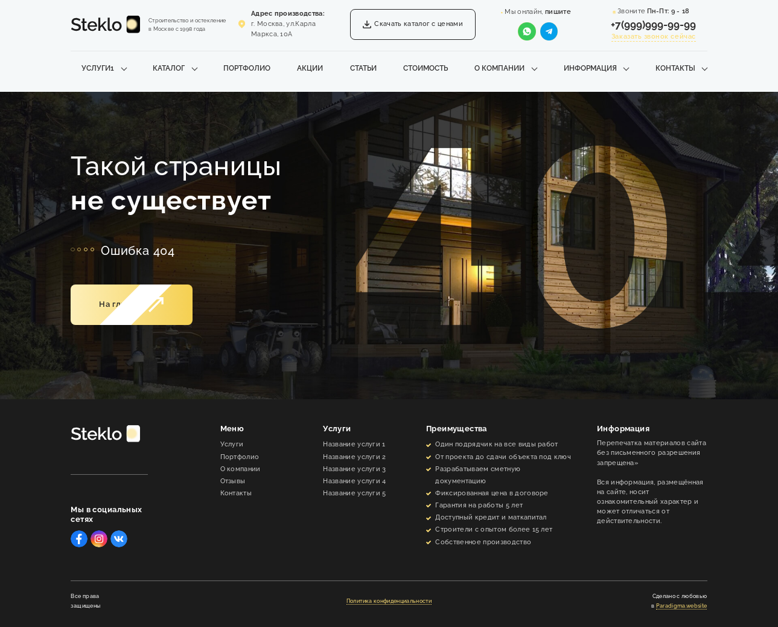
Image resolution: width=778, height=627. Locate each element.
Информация (590, 68)
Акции (310, 68)
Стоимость (425, 68)
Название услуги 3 (354, 469)
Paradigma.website (681, 606)
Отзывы (233, 481)
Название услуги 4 (354, 481)
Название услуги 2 (354, 457)
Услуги (232, 444)
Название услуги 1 (354, 444)
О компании (499, 68)
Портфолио (246, 68)
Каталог (169, 68)
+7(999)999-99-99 (653, 25)
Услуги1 (97, 68)
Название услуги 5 (354, 493)
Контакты (675, 68)
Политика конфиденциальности (389, 601)
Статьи (363, 68)
